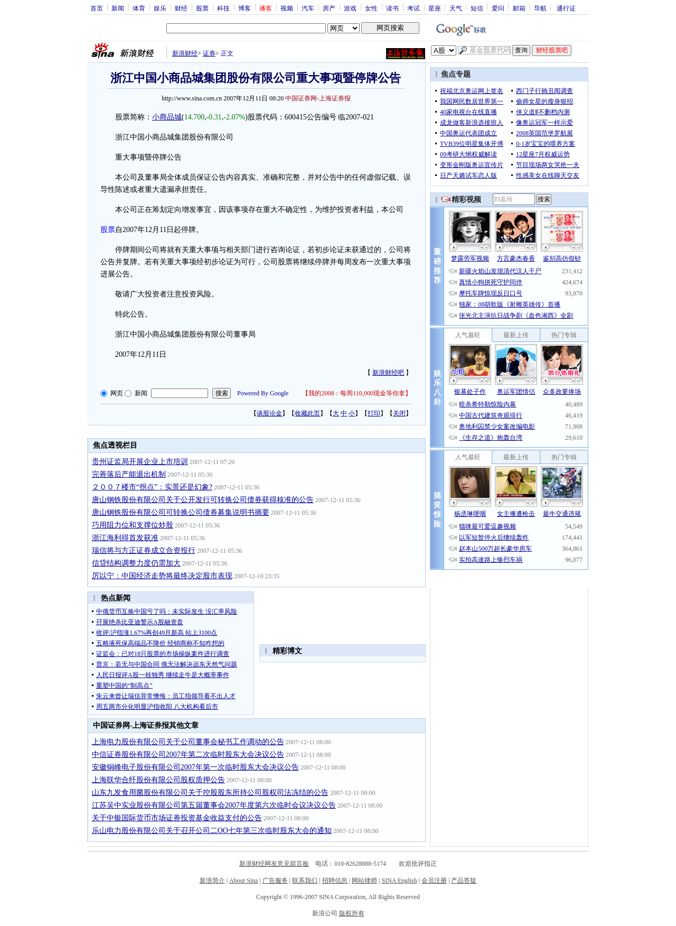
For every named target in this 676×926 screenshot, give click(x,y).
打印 (374, 413)
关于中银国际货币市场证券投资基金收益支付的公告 (177, 818)
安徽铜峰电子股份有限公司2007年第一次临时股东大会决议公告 (195, 767)
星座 (434, 8)
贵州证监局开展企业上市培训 (140, 462)
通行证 (566, 8)
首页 (96, 8)
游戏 (350, 8)
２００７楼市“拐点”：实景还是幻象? (152, 487)
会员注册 (434, 880)
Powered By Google (262, 393)
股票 (202, 8)
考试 (413, 8)
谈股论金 (269, 413)
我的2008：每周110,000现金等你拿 (356, 393)
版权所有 (351, 913)
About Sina (243, 880)
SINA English (399, 880)
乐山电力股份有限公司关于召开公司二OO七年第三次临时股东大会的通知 (212, 831)
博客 (244, 8)
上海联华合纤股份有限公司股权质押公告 (158, 780)
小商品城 (167, 117)
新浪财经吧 (388, 372)
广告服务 (275, 880)
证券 (209, 53)
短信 (477, 8)
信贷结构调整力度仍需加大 (136, 563)
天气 (455, 8)
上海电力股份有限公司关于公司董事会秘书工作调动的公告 (188, 742)
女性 (371, 8)
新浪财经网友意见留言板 (274, 863)
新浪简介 (212, 880)
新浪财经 (185, 53)
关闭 (399, 413)
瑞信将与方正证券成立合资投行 (143, 550)
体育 (139, 8)
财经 (181, 8)
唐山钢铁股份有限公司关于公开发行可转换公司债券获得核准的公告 (203, 500)
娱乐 (160, 8)
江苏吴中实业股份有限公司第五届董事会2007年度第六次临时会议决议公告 (214, 805)
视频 (286, 8)
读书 (392, 8)
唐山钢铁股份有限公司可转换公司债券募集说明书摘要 (180, 512)
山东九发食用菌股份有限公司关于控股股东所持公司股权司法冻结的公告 (210, 793)
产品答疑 (463, 880)
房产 (329, 8)
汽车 (308, 8)
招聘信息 (335, 880)
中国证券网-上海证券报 (318, 98)
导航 (540, 8)
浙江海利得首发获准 (125, 538)
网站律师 (364, 880)
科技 (223, 8)
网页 (116, 393)
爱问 (498, 8)
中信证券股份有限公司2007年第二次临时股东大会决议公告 (188, 754)
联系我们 (304, 880)
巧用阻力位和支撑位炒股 (132, 525)
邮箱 (519, 8)
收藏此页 (307, 413)
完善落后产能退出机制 (129, 474)
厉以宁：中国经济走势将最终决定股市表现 (162, 576)
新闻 (117, 8)
